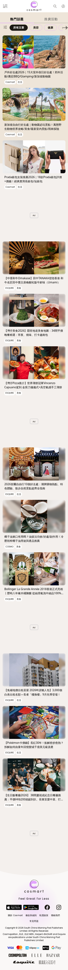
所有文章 (18, 27)
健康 (50, 27)
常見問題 (34, 921)
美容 (36, 27)
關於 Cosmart (15, 915)
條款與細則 (31, 915)
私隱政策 (43, 915)
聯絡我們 (55, 915)
